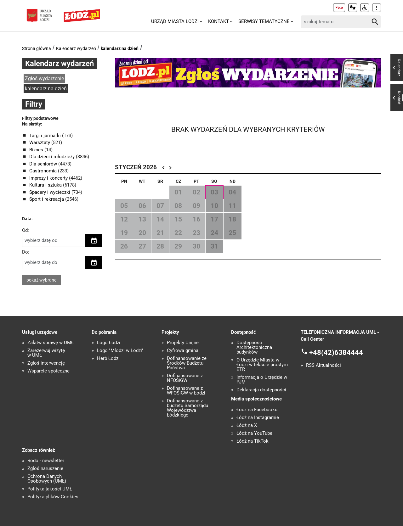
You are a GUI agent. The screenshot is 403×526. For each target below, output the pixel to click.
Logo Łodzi (108, 342)
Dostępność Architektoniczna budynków (254, 347)
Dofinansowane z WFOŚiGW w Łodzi (186, 390)
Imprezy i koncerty (49, 178)
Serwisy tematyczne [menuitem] (264, 21)
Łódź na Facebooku (256, 409)
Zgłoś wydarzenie (44, 78)
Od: (25, 230)
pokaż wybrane (41, 280)
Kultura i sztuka (46, 185)
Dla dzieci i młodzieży (52, 156)
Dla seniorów (43, 164)
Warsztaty (40, 142)
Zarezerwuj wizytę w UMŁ (46, 353)
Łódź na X (246, 425)
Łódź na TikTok (252, 441)
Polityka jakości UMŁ (49, 489)
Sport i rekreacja (47, 199)
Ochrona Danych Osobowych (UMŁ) (46, 479)
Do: (25, 252)
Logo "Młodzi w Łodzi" (120, 350)
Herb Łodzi (108, 358)
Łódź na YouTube (254, 433)
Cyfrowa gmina (182, 350)
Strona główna (36, 48)
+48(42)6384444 (336, 352)
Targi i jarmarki (45, 135)
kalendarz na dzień (120, 48)
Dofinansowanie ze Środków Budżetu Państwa (187, 363)
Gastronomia (43, 171)
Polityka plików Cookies (52, 497)
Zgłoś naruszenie (45, 468)
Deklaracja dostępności (261, 390)
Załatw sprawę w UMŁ (50, 342)
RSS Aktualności (323, 365)
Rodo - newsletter (45, 460)
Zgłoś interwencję (46, 363)
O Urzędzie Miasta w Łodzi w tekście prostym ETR (262, 365)
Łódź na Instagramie (257, 417)
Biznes (36, 150)
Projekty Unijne (183, 342)
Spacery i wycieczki (50, 192)
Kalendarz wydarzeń (76, 48)
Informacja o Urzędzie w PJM (261, 379)
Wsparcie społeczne (48, 371)
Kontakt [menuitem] (218, 21)
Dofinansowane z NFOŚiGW (185, 378)
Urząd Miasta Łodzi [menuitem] (175, 21)
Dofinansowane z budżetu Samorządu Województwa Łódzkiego (187, 408)
